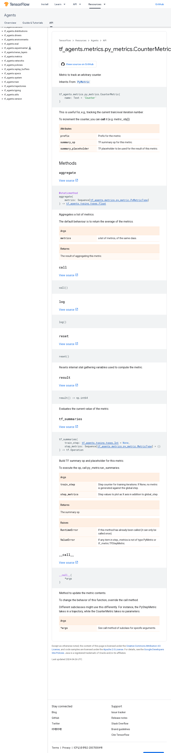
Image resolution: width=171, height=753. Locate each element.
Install (44, 4)
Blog (54, 712)
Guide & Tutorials (32, 22)
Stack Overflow (119, 723)
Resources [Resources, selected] (95, 4)
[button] (23, 27)
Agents (10, 15)
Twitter (56, 723)
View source (66, 180)
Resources (80, 40)
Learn (58, 4)
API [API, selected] (51, 22)
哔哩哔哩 (57, 729)
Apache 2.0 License (113, 649)
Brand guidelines (120, 729)
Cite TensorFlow (120, 734)
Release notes (119, 718)
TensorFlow (65, 40)
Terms (55, 747)
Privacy (66, 747)
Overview (10, 22)
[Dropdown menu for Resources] (105, 4)
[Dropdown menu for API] (81, 4)
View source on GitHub (77, 64)
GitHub (159, 4)
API (75, 4)
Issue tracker (118, 712)
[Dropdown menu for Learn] (65, 4)
